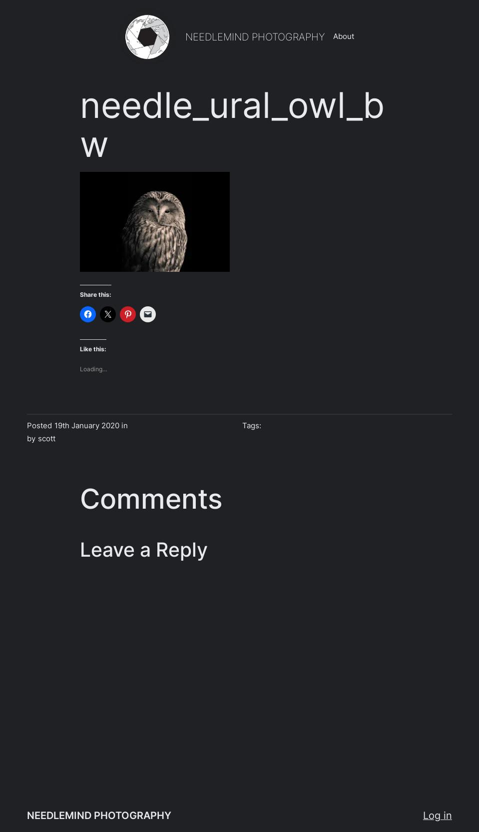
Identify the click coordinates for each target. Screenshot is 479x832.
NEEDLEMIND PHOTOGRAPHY (255, 37)
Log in (437, 816)
